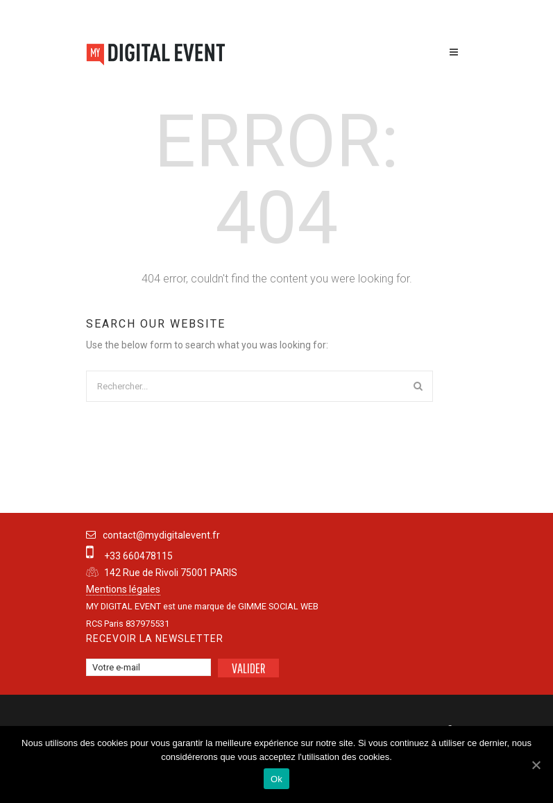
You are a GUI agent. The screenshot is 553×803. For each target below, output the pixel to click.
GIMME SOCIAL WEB (278, 606)
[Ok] (536, 765)
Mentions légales (123, 589)
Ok (276, 779)
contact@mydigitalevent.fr (161, 535)
